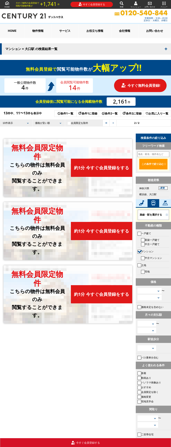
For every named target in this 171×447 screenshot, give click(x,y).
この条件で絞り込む (153, 164)
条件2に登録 (132, 113)
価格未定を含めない (150, 307)
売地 (145, 271)
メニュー (164, 4)
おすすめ (144, 387)
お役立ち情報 (94, 31)
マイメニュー (136, 4)
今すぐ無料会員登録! (140, 85)
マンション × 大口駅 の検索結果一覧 (31, 49)
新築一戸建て (150, 240)
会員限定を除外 (78, 123)
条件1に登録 (87, 113)
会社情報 (124, 31)
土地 (142, 265)
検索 (122, 4)
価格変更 (144, 396)
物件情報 (38, 31)
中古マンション (151, 258)
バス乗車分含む (148, 357)
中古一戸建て (150, 244)
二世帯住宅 (146, 434)
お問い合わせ (150, 4)
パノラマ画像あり (149, 382)
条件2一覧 (110, 113)
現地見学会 (146, 401)
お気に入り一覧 (157, 113)
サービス (65, 31)
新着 (142, 373)
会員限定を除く (148, 392)
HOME (7, 4)
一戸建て (144, 233)
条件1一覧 (65, 113)
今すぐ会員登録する (91, 4)
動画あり (144, 378)
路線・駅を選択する (151, 214)
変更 (163, 188)
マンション (146, 251)
